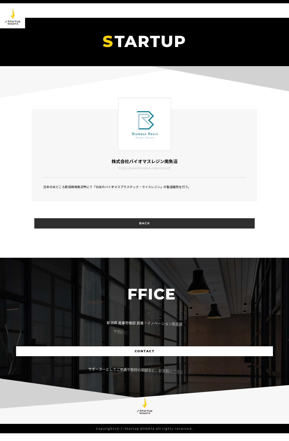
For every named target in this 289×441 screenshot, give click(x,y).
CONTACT (144, 358)
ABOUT (217, 11)
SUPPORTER (267, 19)
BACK (144, 234)
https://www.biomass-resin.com (144, 170)
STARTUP (240, 16)
